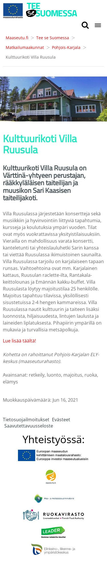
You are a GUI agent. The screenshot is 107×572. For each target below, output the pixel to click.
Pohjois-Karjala (66, 47)
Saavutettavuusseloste (28, 426)
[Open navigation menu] (98, 26)
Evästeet (61, 419)
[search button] (85, 25)
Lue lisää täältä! (19, 341)
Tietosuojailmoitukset (26, 419)
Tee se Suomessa (52, 37)
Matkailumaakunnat (25, 47)
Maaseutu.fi (17, 37)
